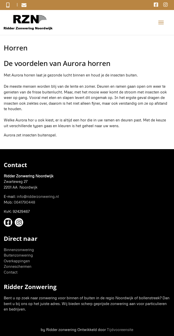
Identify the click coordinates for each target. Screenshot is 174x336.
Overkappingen (17, 261)
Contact (10, 272)
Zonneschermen (17, 266)
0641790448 (24, 202)
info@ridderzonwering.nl (38, 196)
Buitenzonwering (18, 255)
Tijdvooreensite (120, 329)
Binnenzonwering (19, 249)
